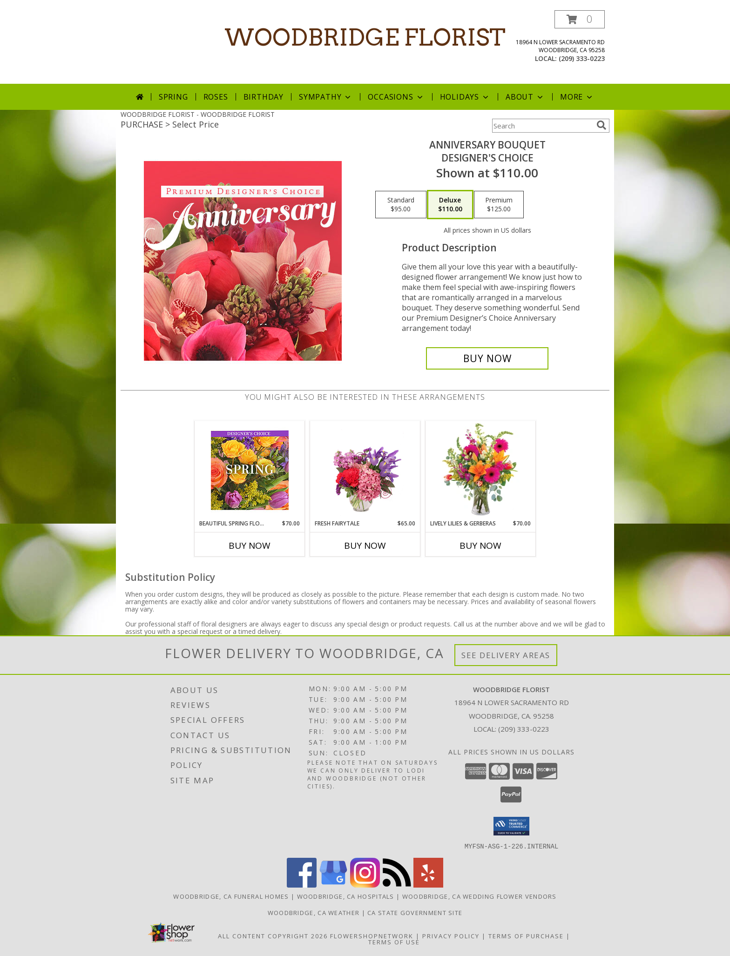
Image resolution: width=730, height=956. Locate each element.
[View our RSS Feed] (397, 884)
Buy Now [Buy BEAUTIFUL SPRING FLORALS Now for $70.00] (249, 545)
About (525, 97)
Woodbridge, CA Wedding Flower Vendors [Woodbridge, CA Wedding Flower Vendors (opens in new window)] (479, 896)
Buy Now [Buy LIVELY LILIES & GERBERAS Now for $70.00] (480, 545)
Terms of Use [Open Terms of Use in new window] (394, 941)
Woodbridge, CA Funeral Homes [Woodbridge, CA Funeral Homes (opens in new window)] (231, 896)
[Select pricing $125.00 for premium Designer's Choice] (498, 204)
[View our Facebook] (302, 884)
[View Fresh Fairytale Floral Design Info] (365, 470)
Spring (173, 97)
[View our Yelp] (428, 884)
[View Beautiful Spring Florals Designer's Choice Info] (250, 470)
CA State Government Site (414, 912)
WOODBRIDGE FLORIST (365, 37)
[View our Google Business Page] (333, 884)
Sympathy (325, 97)
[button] (579, 19)
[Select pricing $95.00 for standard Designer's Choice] (401, 204)
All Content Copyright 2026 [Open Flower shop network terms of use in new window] (273, 935)
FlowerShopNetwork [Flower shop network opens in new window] (371, 935)
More (577, 97)
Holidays (465, 97)
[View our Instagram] (365, 884)
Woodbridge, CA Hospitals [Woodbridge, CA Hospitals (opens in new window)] (345, 896)
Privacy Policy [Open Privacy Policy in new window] (451, 935)
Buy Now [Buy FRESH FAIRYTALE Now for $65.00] (365, 545)
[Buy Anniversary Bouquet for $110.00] (487, 358)
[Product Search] (542, 125)
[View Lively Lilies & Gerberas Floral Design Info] (481, 470)
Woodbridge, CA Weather (314, 912)
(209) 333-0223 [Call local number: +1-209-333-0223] (582, 58)
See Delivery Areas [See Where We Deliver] (505, 655)
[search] (601, 125)
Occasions (396, 97)
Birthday (263, 97)
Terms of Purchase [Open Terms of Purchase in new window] (526, 935)
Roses (215, 97)
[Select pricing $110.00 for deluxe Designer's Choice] (450, 204)
